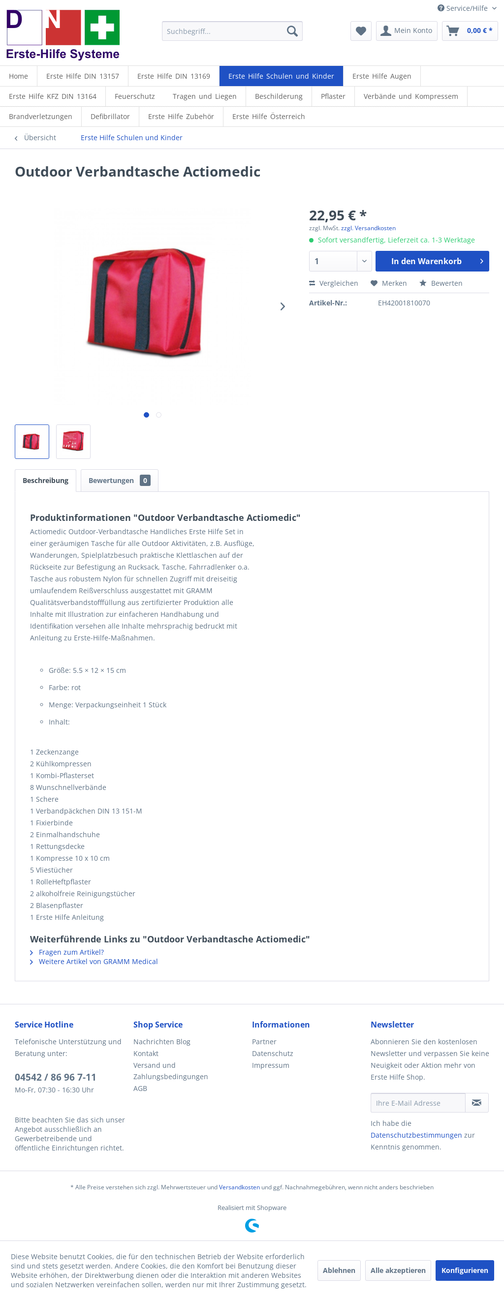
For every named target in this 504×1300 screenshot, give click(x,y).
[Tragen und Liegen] (205, 96)
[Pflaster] (333, 96)
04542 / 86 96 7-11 (55, 1077)
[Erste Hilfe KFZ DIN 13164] (52, 96)
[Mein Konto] (407, 31)
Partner (264, 1041)
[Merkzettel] (361, 31)
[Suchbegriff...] (232, 31)
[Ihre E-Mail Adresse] (418, 1103)
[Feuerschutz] (135, 96)
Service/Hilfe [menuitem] (464, 8)
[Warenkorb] (470, 31)
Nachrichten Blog (161, 1041)
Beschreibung (45, 480)
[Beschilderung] (279, 96)
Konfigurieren (464, 1270)
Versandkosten (239, 1187)
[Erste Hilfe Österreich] (268, 116)
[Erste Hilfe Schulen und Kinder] (281, 76)
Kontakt (145, 1053)
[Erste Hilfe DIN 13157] (82, 76)
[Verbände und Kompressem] (411, 96)
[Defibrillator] (110, 116)
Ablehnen (339, 1270)
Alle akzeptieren (398, 1270)
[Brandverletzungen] (40, 116)
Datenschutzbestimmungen (416, 1135)
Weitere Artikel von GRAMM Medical (94, 961)
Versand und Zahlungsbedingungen (170, 1071)
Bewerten (441, 283)
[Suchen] (292, 31)
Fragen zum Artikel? (67, 952)
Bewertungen (120, 480)
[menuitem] (232, 31)
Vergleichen (333, 283)
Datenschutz (272, 1053)
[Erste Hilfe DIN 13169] (173, 76)
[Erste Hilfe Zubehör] (181, 116)
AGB (140, 1088)
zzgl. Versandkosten (368, 228)
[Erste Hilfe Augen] (381, 76)
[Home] (18, 76)
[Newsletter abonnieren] (477, 1103)
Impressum (270, 1065)
